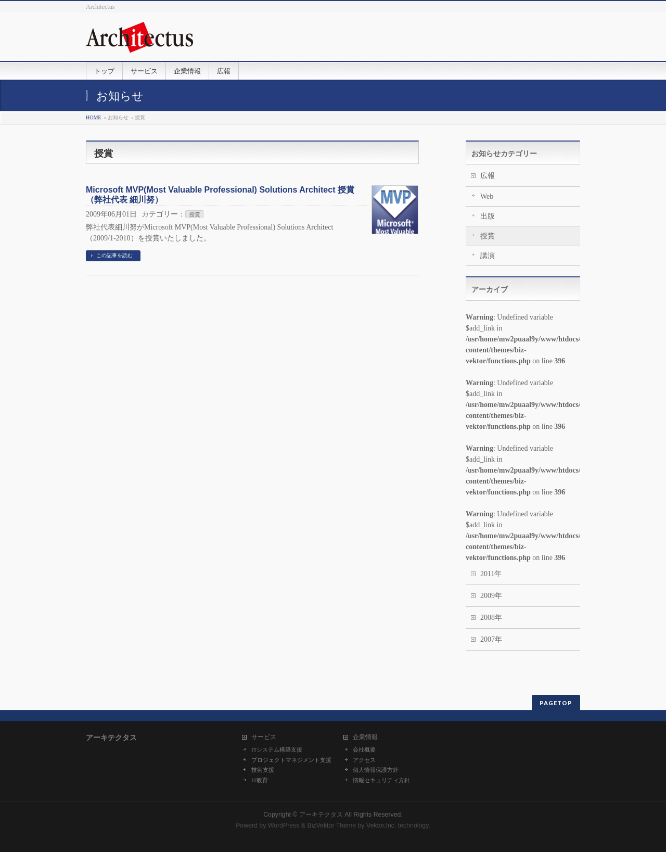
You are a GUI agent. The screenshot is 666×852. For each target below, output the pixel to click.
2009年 (491, 596)
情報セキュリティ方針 (381, 780)
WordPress (284, 825)
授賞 (194, 214)
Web (486, 196)
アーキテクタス (321, 814)
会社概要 (364, 749)
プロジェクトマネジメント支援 (291, 760)
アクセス (364, 760)
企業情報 (365, 737)
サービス (263, 737)
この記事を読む (114, 255)
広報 (487, 176)
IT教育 (259, 780)
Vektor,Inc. (381, 825)
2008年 (491, 617)
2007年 (491, 639)
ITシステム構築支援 (276, 749)
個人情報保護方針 (376, 770)
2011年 (491, 574)
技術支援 (262, 770)
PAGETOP (556, 703)
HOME (93, 117)
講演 (487, 256)
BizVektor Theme (331, 825)
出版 (487, 216)
